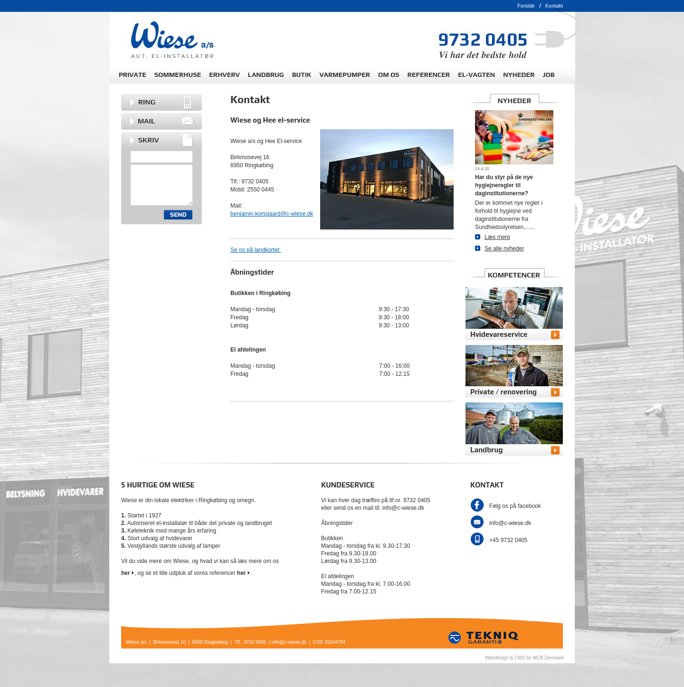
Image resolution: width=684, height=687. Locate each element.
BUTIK (302, 74)
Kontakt (554, 6)
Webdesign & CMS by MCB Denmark (524, 657)
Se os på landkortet (255, 250)
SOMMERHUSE (177, 74)
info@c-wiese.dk (510, 523)
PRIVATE (132, 74)
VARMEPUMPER (344, 74)
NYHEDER (518, 74)
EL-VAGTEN (476, 74)
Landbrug (486, 450)
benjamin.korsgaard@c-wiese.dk (271, 213)
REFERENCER (429, 74)
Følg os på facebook (515, 506)
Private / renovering (503, 392)
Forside (526, 6)
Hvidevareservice (498, 334)
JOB (548, 74)
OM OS (388, 74)
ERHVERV (224, 74)
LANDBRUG (266, 74)
